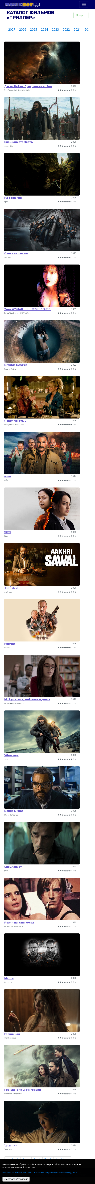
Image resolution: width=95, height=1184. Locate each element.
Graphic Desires (16, 365)
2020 (88, 29)
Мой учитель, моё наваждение (27, 699)
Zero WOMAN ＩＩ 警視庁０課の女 (27, 309)
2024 (44, 29)
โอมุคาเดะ (10, 1145)
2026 (22, 29)
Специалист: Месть (18, 142)
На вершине (13, 198)
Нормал (10, 643)
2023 (55, 29)
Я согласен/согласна (16, 1179)
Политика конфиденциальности (17, 1172)
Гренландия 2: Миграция (22, 1089)
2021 (77, 29)
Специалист (13, 866)
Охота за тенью (16, 253)
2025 (33, 29)
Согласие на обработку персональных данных (55, 1172)
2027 (11, 29)
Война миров (14, 811)
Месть (9, 978)
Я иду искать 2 (15, 421)
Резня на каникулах (19, 922)
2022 (66, 29)
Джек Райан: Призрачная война (28, 86)
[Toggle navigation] (83, 4)
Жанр (80, 15)
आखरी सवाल (11, 588)
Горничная (12, 1034)
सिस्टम (7, 532)
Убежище (11, 755)
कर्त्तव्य (7, 476)
